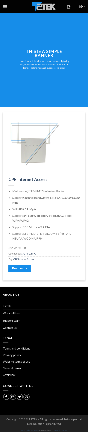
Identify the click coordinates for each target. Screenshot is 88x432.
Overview (9, 374)
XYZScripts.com (59, 430)
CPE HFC (25, 253)
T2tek (7, 306)
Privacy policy (12, 355)
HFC (33, 253)
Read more (20, 268)
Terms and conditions (16, 348)
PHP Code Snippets (30, 430)
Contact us (10, 327)
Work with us (11, 313)
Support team (11, 320)
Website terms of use (16, 361)
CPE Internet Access (27, 179)
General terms (12, 368)
